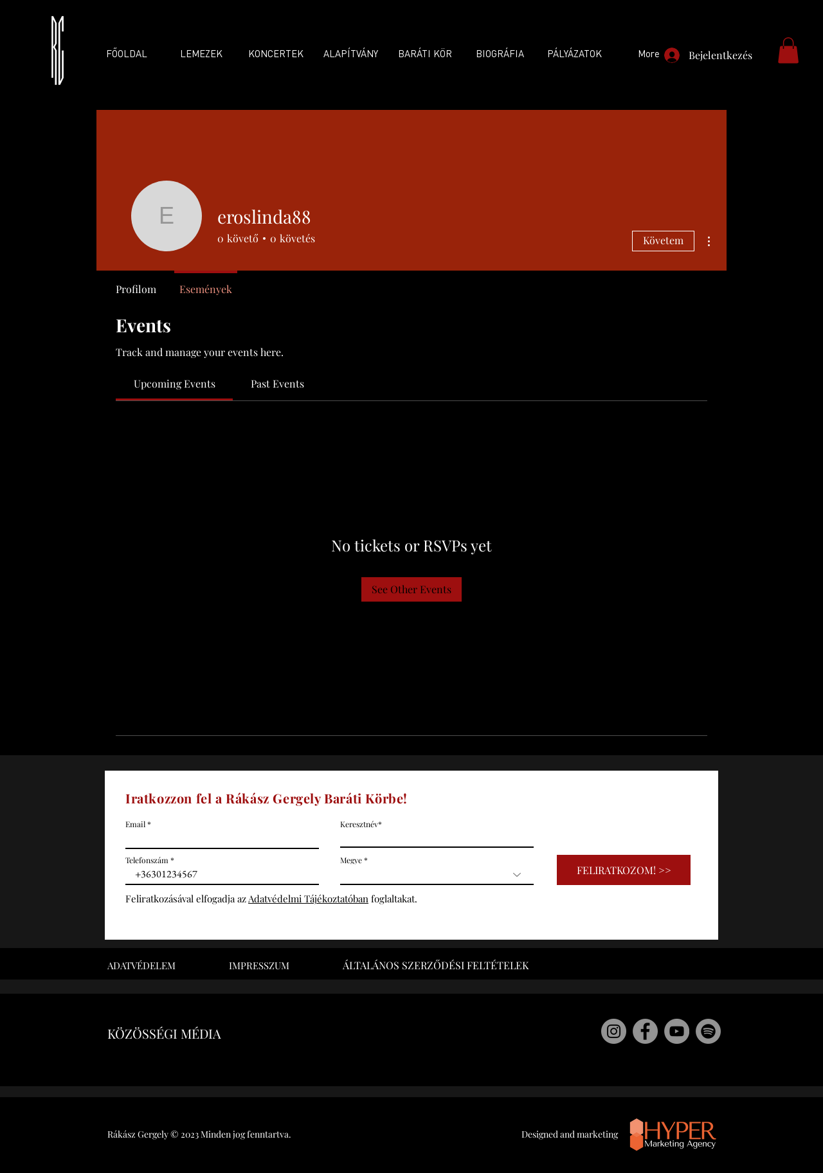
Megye (351, 860)
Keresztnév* (361, 824)
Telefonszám (146, 860)
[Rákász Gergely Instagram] (613, 1031)
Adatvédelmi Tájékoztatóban (308, 898)
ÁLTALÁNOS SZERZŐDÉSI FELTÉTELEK (436, 965)
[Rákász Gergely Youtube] (676, 1031)
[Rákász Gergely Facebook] (645, 1031)
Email (135, 824)
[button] (788, 50)
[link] (174, 383)
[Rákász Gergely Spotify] (708, 1031)
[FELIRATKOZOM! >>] (624, 870)
